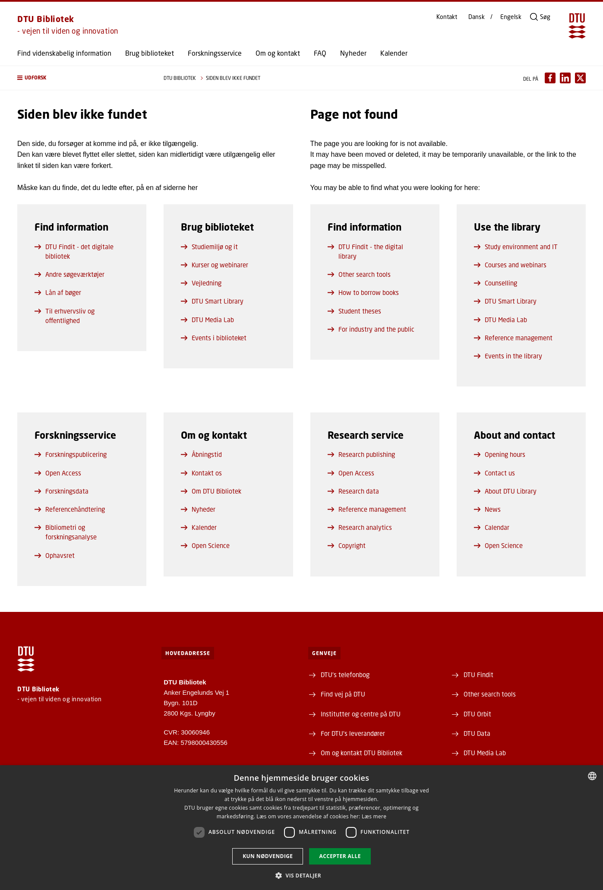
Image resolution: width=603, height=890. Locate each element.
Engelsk (510, 17)
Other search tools (359, 274)
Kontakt (446, 17)
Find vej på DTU (343, 694)
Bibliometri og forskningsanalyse (66, 532)
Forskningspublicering (71, 454)
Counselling (495, 283)
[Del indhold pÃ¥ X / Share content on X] (580, 78)
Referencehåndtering (70, 509)
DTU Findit (478, 674)
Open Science (205, 545)
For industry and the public (371, 329)
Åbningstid (201, 454)
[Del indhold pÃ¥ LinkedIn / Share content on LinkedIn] (565, 78)
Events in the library (508, 356)
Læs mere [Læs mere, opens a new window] (374, 816)
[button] (81, 78)
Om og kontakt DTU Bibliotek (361, 753)
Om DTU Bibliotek (211, 491)
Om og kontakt (278, 53)
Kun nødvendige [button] (268, 856)
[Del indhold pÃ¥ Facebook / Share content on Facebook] (550, 78)
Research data (353, 491)
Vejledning (201, 283)
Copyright (347, 545)
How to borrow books (363, 292)
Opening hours (499, 454)
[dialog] (301, 827)
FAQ (320, 53)
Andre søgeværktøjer (69, 274)
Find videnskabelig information (64, 53)
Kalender (393, 53)
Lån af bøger (58, 292)
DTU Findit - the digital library (365, 251)
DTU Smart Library (212, 301)
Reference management (513, 338)
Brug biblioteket (149, 53)
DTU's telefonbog (345, 674)
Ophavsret (55, 555)
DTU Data (477, 733)
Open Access (58, 473)
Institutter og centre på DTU (361, 714)
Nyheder (353, 53)
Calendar (491, 527)
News (487, 509)
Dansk (476, 17)
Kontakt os (201, 473)
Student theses (354, 311)
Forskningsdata (61, 491)
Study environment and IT (516, 246)
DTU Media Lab (207, 319)
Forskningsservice (215, 53)
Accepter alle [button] (339, 856)
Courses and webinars (510, 265)
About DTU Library (505, 491)
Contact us (494, 473)
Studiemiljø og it (209, 246)
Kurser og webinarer (214, 265)
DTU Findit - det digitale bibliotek (74, 251)
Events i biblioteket (213, 338)
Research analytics (360, 527)
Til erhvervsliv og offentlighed (65, 315)
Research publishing (361, 454)
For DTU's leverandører (353, 733)
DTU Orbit (477, 714)
